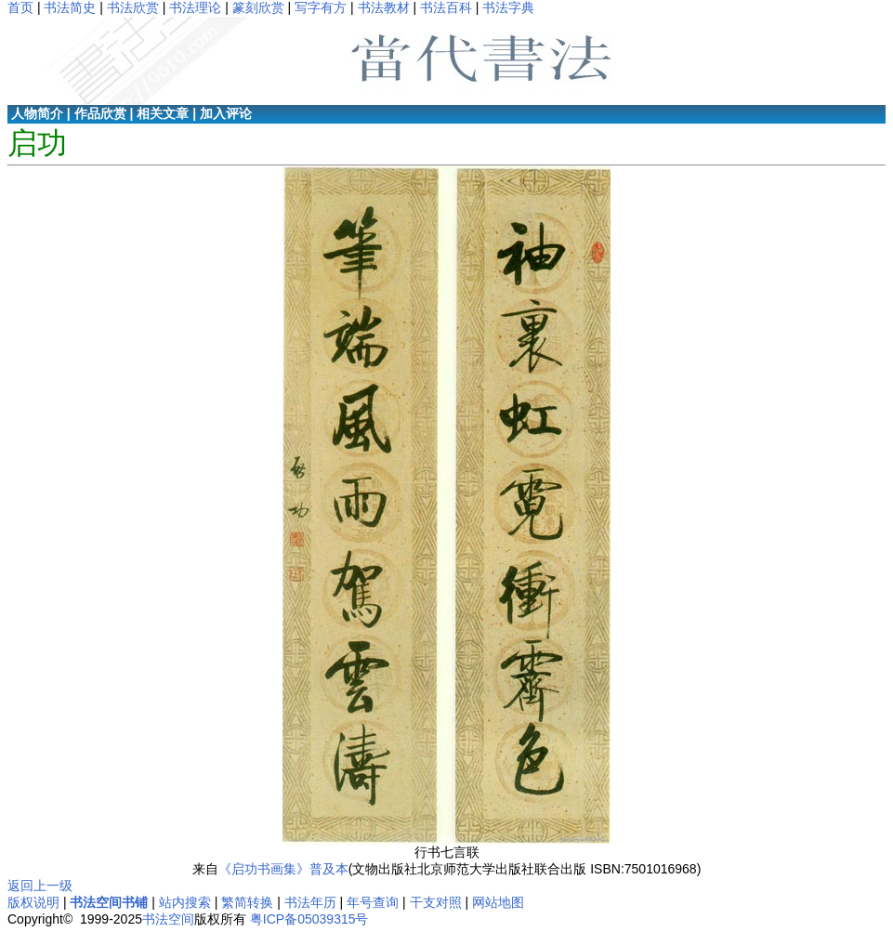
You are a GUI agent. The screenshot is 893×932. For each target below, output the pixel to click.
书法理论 (195, 7)
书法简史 (70, 7)
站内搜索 (185, 902)
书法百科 (446, 7)
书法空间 (168, 919)
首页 (20, 7)
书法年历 (310, 902)
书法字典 (508, 7)
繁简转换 (247, 902)
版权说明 (33, 902)
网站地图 (498, 902)
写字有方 (321, 7)
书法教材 (384, 7)
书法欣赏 (133, 7)
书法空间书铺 (109, 902)
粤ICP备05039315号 (309, 919)
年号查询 (373, 902)
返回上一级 (39, 885)
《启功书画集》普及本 (283, 868)
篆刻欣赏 (258, 7)
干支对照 (436, 902)
